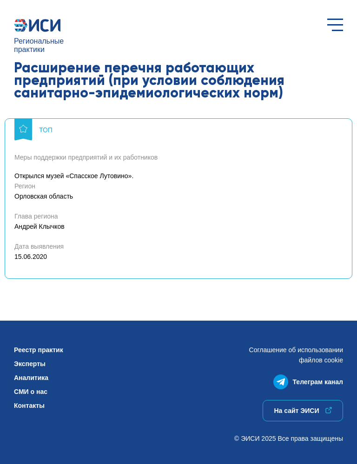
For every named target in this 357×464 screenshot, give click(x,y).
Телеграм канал (308, 379)
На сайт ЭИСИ (302, 410)
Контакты (29, 405)
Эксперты (30, 363)
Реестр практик (38, 350)
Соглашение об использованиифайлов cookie (296, 355)
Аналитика (31, 377)
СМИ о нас (30, 391)
